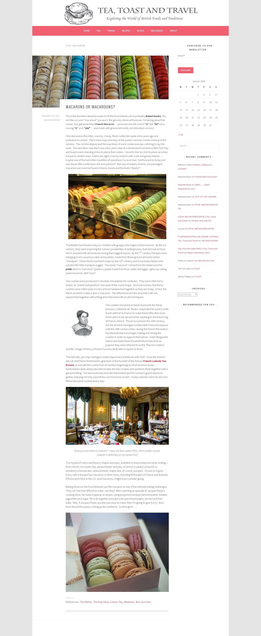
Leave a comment (52, 120)
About (173, 30)
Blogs (140, 30)
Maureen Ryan (184, 184)
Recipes (126, 30)
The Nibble (86, 602)
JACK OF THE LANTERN (205, 196)
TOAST (197, 268)
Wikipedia (129, 602)
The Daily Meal (101, 602)
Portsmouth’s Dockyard (206, 176)
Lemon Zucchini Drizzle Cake (200, 260)
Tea (99, 30)
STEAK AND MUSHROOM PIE (201, 228)
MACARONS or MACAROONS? (90, 107)
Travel (111, 30)
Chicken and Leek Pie (201, 220)
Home (87, 30)
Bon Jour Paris (143, 602)
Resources (157, 30)
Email (181, 55)
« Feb (180, 134)
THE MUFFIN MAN (209, 240)
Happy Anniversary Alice (198, 252)
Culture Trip (116, 602)
